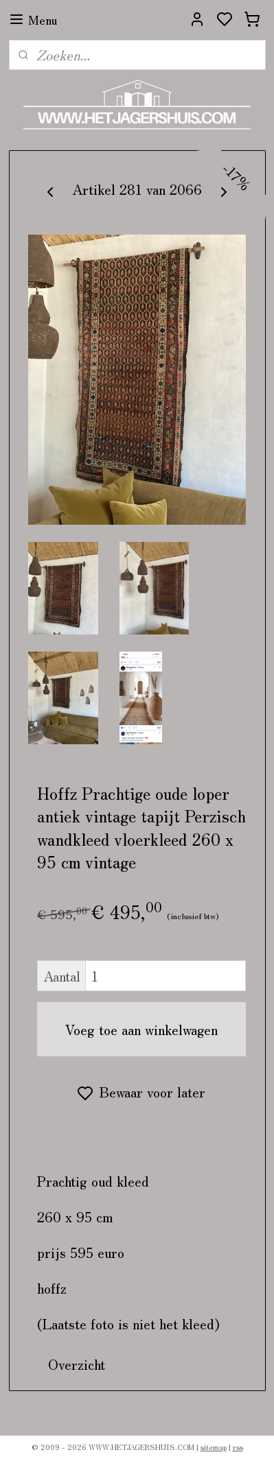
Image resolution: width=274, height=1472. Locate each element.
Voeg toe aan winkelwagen (141, 1029)
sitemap (214, 1446)
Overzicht (76, 1364)
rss (238, 1446)
